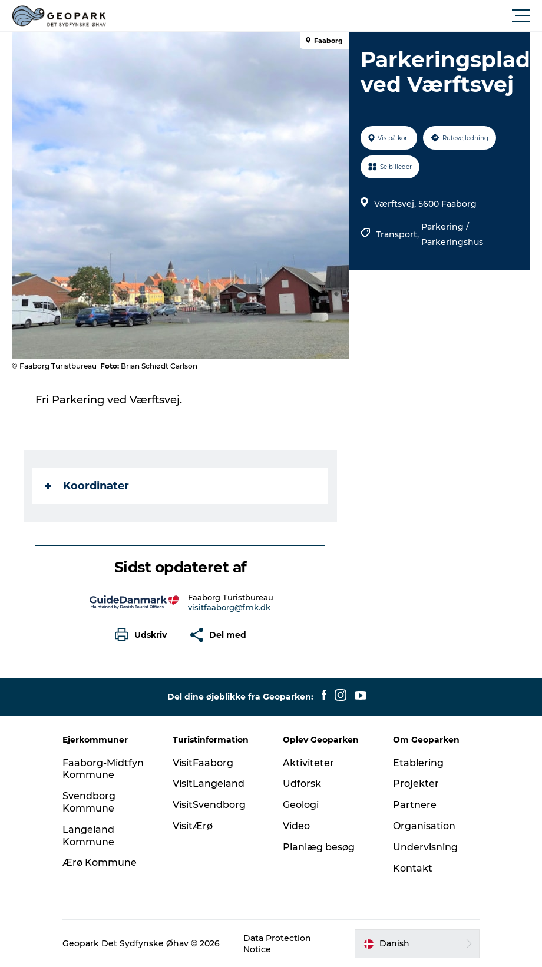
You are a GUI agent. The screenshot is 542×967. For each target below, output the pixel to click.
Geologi (301, 804)
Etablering (418, 763)
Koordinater (87, 485)
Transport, (398, 234)
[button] (324, 16)
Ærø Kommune (99, 862)
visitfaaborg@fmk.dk (229, 607)
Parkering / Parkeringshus (452, 234)
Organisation (424, 826)
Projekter (416, 783)
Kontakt (412, 868)
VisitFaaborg (203, 763)
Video (296, 826)
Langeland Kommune (88, 835)
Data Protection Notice (277, 943)
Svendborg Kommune (88, 802)
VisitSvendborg (209, 804)
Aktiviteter (308, 763)
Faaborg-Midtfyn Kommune (103, 769)
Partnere (415, 804)
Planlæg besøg (319, 847)
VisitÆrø (193, 826)
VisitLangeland (208, 783)
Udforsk (302, 783)
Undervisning (425, 847)
